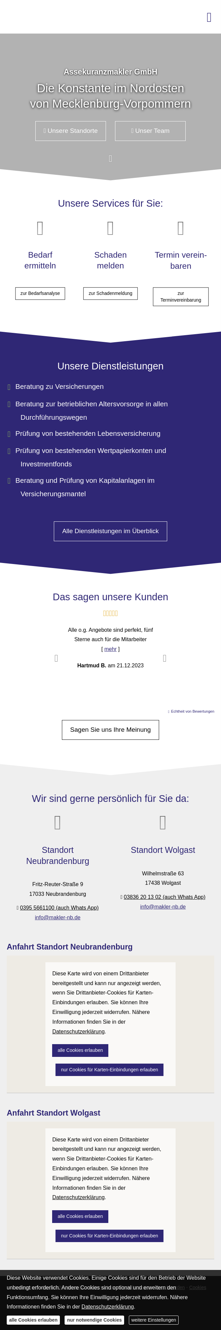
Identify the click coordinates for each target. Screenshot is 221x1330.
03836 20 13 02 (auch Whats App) (165, 897)
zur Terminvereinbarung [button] (181, 287)
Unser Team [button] (150, 130)
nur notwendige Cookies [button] (94, 1320)
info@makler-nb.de (57, 917)
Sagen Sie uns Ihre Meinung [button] (110, 729)
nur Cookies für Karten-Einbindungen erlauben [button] (109, 1069)
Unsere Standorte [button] (71, 130)
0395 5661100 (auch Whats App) (59, 908)
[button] (110, 162)
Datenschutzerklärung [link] (78, 1031)
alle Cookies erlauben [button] (80, 1050)
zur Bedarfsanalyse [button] (40, 284)
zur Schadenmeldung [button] (111, 284)
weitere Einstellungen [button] (153, 1320)
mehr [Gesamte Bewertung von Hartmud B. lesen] (110, 649)
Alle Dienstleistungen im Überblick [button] (110, 530)
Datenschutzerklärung (107, 1307)
